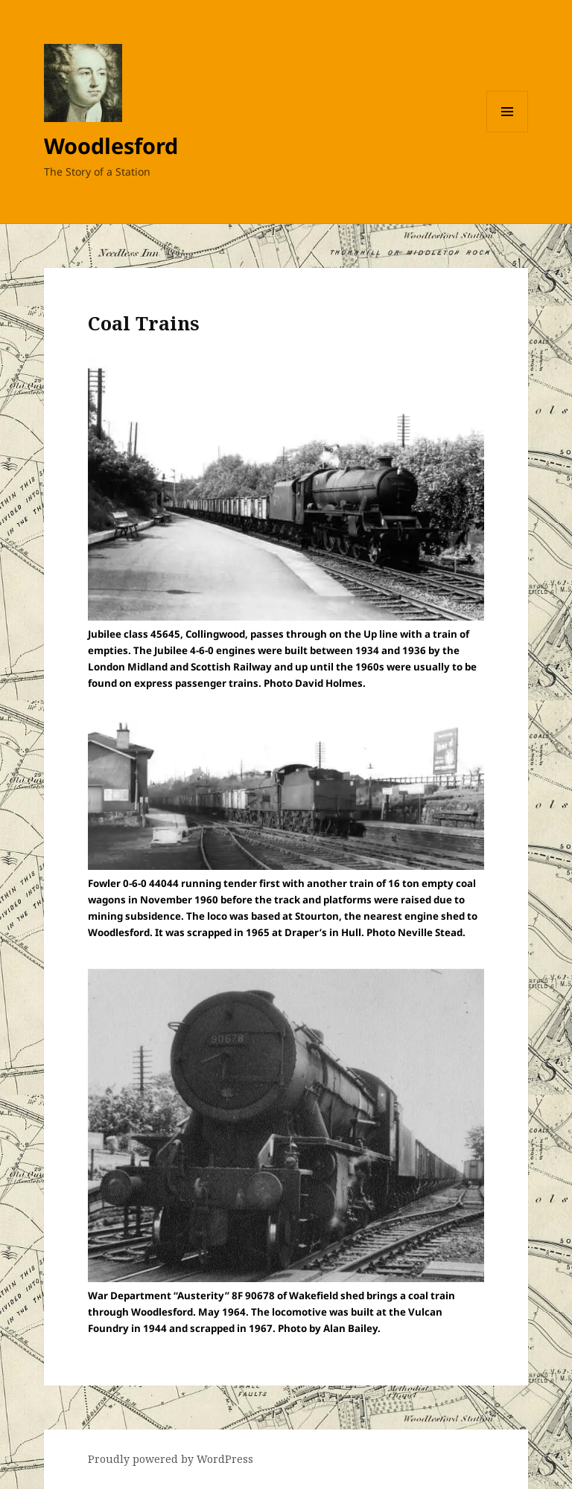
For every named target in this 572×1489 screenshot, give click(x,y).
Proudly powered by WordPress (170, 1459)
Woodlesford (111, 145)
